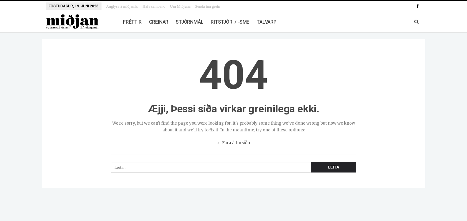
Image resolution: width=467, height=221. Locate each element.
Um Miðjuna (180, 6)
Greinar (159, 22)
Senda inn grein (207, 6)
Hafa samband (154, 6)
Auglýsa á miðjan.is (122, 6)
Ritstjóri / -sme (230, 22)
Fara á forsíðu (233, 142)
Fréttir (132, 22)
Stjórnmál (189, 22)
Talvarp (267, 22)
